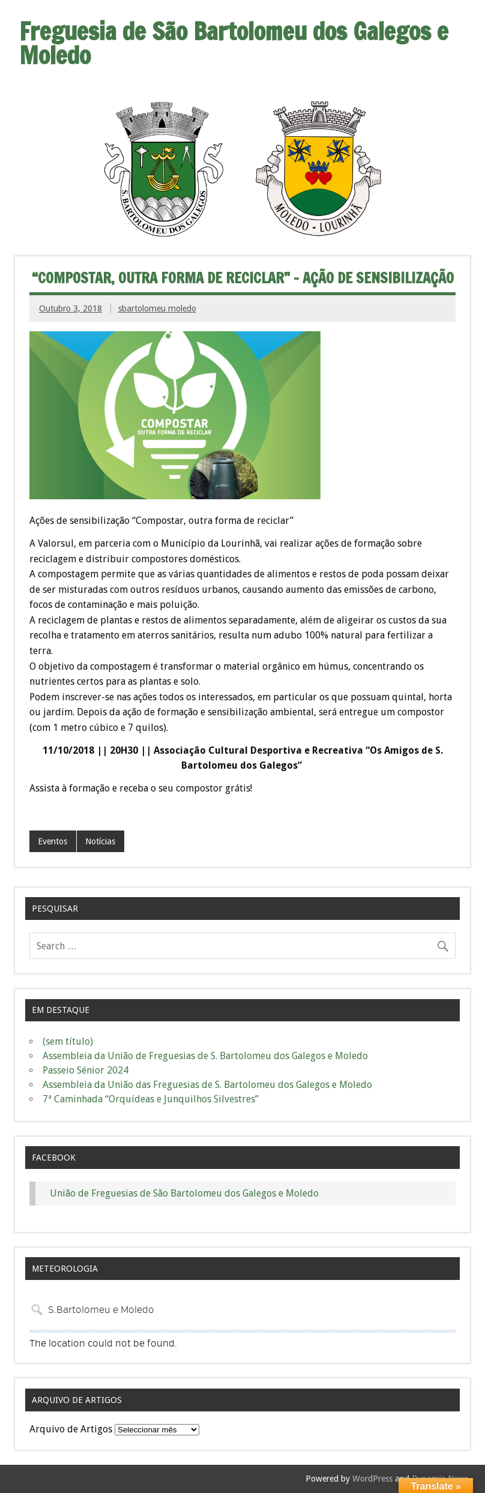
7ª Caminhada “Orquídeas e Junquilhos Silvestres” (151, 1099)
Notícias (100, 841)
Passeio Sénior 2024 (85, 1070)
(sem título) (68, 1041)
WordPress (372, 1478)
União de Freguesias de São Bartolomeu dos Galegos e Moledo (184, 1193)
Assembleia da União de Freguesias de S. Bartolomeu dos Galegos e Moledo (205, 1056)
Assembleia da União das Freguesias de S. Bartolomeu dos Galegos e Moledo (207, 1084)
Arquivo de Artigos (70, 1429)
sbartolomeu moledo (157, 308)
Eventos (52, 841)
